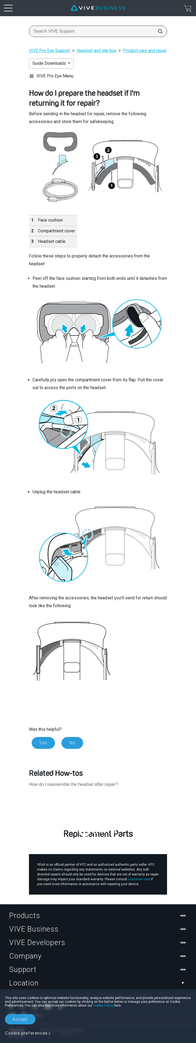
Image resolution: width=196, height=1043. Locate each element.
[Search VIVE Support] (159, 31)
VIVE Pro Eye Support (49, 50)
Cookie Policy (103, 1005)
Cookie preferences (26, 1033)
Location (98, 983)
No (72, 742)
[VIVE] (98, 8)
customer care (139, 879)
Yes (43, 742)
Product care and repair (145, 50)
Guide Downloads (49, 63)
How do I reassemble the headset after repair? (73, 784)
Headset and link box (96, 50)
